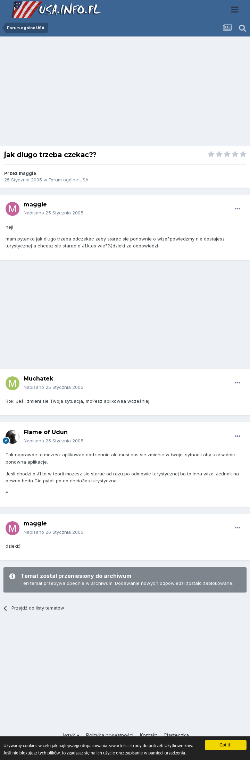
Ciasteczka (176, 735)
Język (70, 735)
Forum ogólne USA (69, 179)
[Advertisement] (125, 93)
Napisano (53, 212)
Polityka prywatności (109, 735)
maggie (27, 173)
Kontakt (148, 735)
